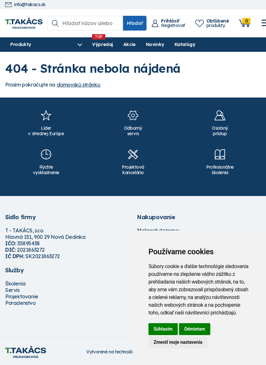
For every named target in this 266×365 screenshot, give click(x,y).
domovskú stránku (78, 84)
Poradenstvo (20, 303)
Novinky (155, 44)
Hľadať (135, 23)
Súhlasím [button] (163, 329)
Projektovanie (21, 296)
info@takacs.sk (25, 4)
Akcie (129, 44)
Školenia (15, 283)
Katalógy (185, 44)
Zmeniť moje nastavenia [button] (178, 342)
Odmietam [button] (194, 329)
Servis (12, 290)
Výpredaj (102, 44)
